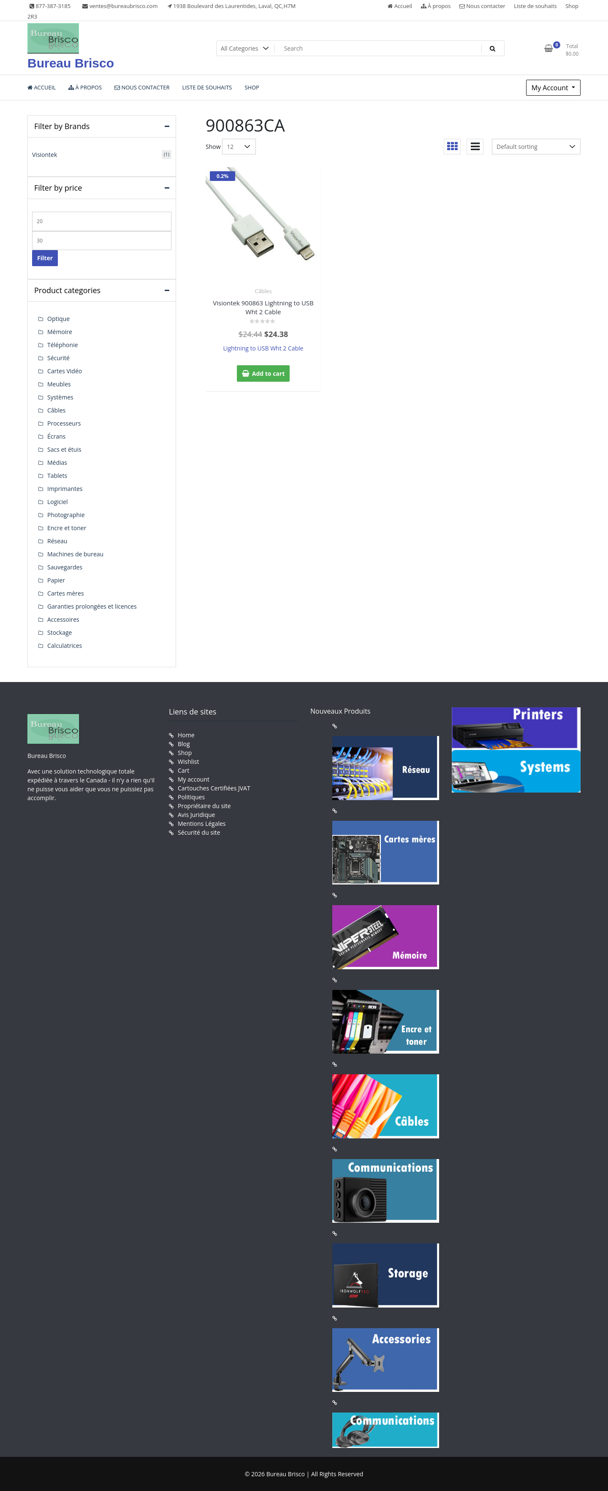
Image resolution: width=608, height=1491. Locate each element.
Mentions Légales (202, 824)
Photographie (66, 515)
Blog (184, 744)
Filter (45, 258)
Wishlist (188, 762)
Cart (183, 770)
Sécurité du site (199, 832)
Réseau (57, 541)
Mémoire (59, 332)
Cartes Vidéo (64, 371)
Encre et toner (66, 528)
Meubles (59, 384)
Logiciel (57, 502)
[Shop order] (536, 146)
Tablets (57, 476)
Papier (56, 580)
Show (213, 147)
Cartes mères (65, 593)
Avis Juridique (196, 815)
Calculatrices (64, 646)
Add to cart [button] (268, 373)
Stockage (59, 632)
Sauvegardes (64, 567)
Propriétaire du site (204, 806)
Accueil (400, 6)
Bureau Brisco (70, 63)
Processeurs (64, 423)
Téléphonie (62, 345)
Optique (58, 319)
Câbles (263, 291)
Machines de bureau (75, 554)
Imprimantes (65, 489)
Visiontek (44, 155)
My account (193, 779)
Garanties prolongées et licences (92, 606)
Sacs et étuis (64, 449)
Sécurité (58, 358)
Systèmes (60, 397)
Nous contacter (482, 6)
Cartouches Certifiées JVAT (214, 788)
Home (186, 735)
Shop (571, 6)
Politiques (191, 797)
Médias (57, 462)
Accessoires (63, 619)
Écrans (56, 436)
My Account (551, 87)
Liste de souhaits (535, 6)
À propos (436, 6)
